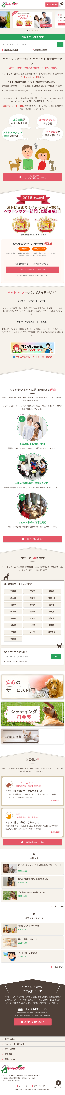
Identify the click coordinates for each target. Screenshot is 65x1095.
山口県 (32, 625)
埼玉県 (13, 598)
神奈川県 (51, 598)
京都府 (13, 618)
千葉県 (13, 605)
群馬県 (51, 591)
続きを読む (55, 800)
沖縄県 (13, 639)
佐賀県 (13, 632)
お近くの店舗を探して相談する (32, 269)
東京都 (32, 598)
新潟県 (32, 605)
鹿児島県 (51, 632)
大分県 (32, 632)
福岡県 (51, 625)
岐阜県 (13, 612)
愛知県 (32, 612)
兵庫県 (51, 618)
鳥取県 (13, 625)
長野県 (51, 605)
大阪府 (32, 618)
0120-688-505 (32, 1009)
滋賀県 (51, 612)
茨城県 (32, 591)
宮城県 (13, 591)
